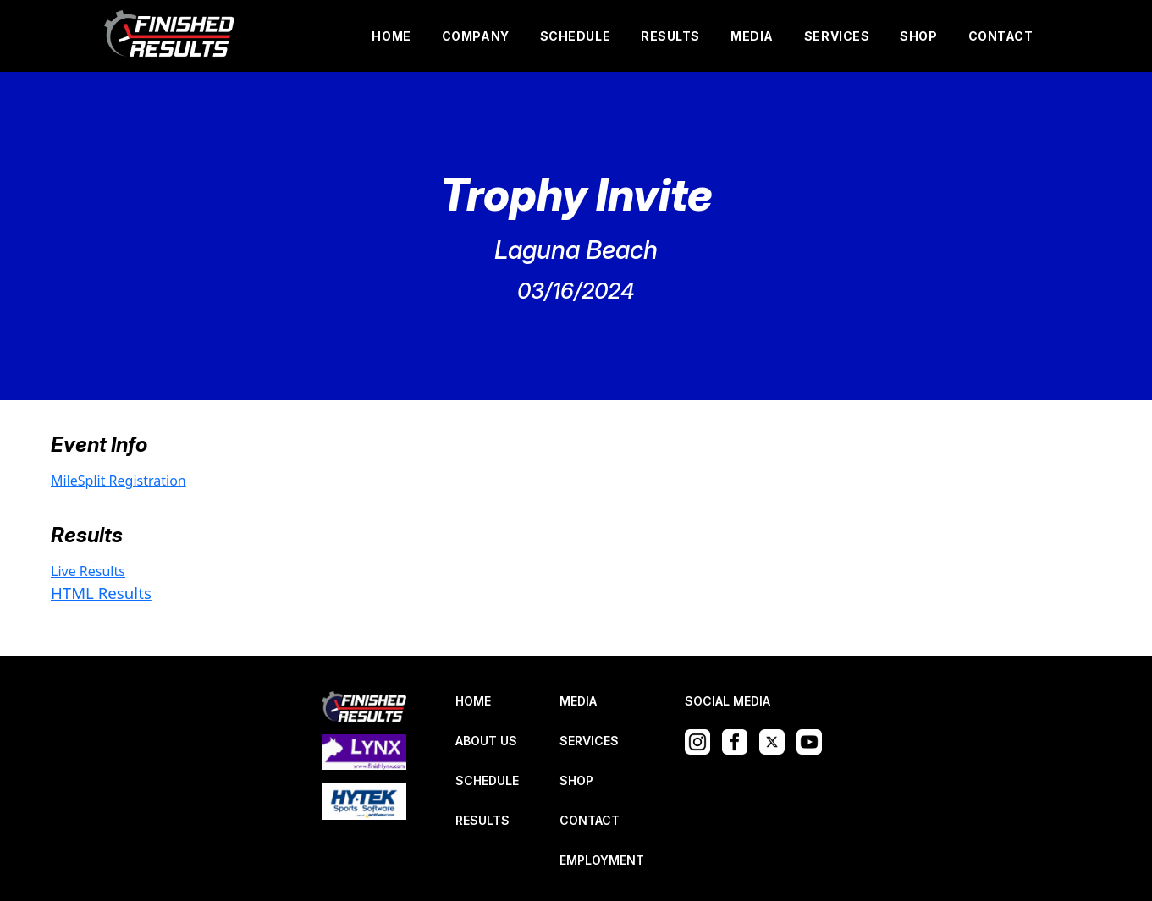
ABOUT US (486, 740)
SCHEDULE (575, 36)
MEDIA (752, 36)
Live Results (88, 571)
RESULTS (670, 36)
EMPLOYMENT (601, 860)
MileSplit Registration (118, 480)
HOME (391, 36)
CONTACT (1000, 36)
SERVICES (836, 36)
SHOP (918, 36)
